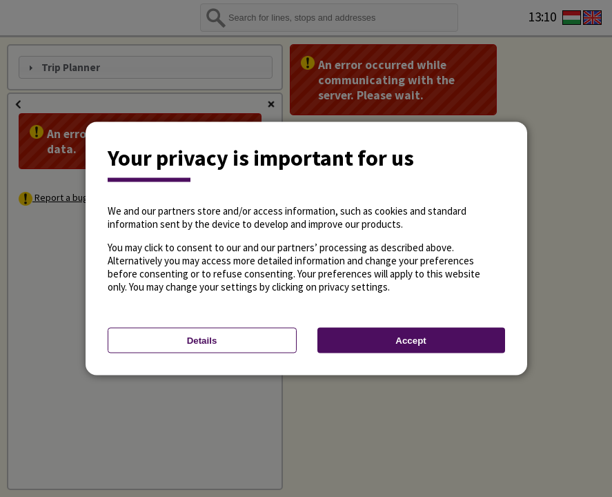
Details (202, 340)
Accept (410, 340)
